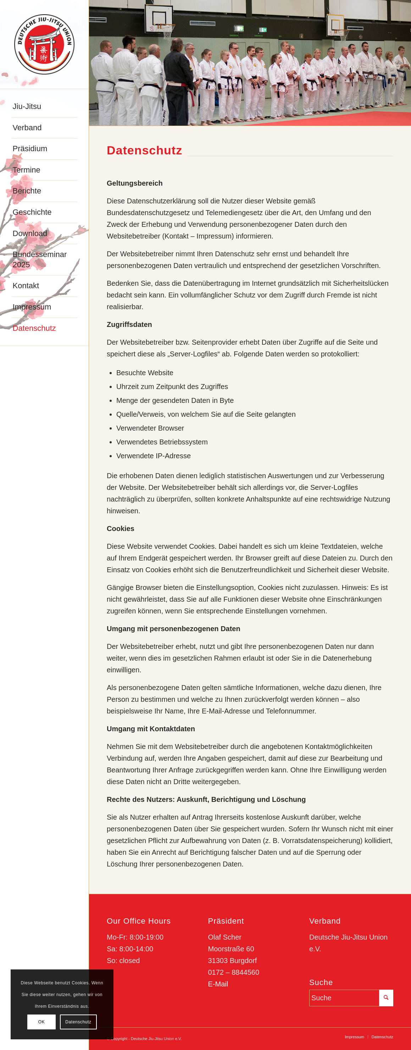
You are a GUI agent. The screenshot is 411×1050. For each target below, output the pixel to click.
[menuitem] (44, 106)
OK (41, 1021)
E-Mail (218, 984)
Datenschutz (78, 1021)
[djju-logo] (44, 44)
